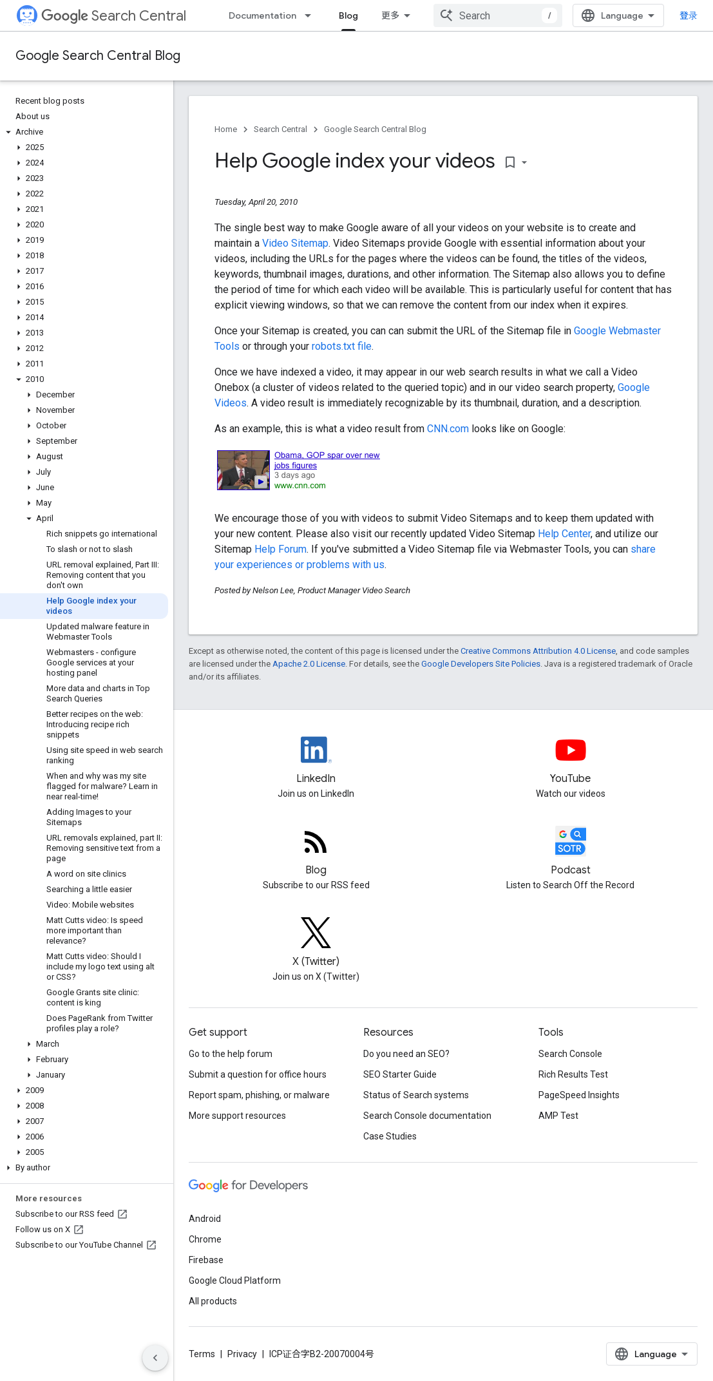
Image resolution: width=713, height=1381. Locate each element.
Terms (202, 1354)
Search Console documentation (427, 1115)
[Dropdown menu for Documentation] (311, 15)
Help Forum (280, 549)
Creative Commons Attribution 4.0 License (538, 651)
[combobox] (497, 15)
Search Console (570, 1054)
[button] (84, 132)
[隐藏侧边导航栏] (155, 1358)
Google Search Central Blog (97, 56)
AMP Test (558, 1115)
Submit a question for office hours (258, 1074)
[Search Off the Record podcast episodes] (570, 852)
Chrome (205, 1239)
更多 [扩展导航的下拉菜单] (390, 15)
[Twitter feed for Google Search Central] (316, 943)
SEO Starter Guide (400, 1074)
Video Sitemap (295, 243)
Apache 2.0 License (308, 664)
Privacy (242, 1354)
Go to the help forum (230, 1054)
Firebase (206, 1260)
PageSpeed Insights (579, 1095)
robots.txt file (342, 346)
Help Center (564, 534)
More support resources (237, 1115)
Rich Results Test (573, 1074)
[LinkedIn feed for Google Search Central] (316, 760)
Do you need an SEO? (406, 1054)
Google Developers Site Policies (480, 664)
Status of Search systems (416, 1095)
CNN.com (448, 429)
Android (205, 1219)
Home (225, 129)
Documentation (262, 15)
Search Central (113, 15)
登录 (689, 15)
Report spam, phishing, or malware (259, 1095)
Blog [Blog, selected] (348, 15)
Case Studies (390, 1136)
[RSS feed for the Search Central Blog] (316, 852)
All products (213, 1301)
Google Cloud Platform (235, 1280)
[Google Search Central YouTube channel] (570, 760)
